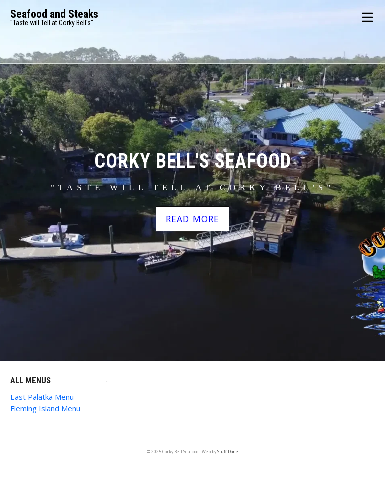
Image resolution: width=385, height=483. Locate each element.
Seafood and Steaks (54, 14)
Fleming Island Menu (45, 408)
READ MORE (192, 219)
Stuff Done (227, 452)
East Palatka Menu (42, 397)
